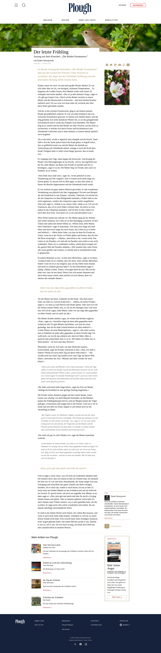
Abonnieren (138, 5)
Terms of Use (88, 640)
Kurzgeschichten (48, 46)
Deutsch (125, 625)
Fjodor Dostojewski (45, 60)
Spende (122, 5)
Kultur (40, 46)
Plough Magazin (67, 625)
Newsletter (111, 20)
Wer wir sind (39, 625)
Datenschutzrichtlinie (75, 640)
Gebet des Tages (87, 20)
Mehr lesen (116, 597)
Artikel (35, 46)
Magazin (47, 20)
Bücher (65, 20)
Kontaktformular (96, 625)
